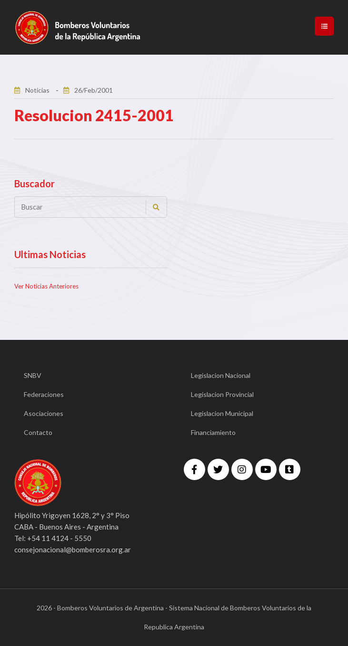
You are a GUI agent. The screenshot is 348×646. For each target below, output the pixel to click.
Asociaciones (43, 413)
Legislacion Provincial (222, 394)
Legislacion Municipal (222, 413)
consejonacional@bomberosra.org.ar (72, 549)
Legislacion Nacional (220, 375)
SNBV (32, 375)
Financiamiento (213, 432)
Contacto (38, 432)
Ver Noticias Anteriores (46, 286)
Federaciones (44, 394)
